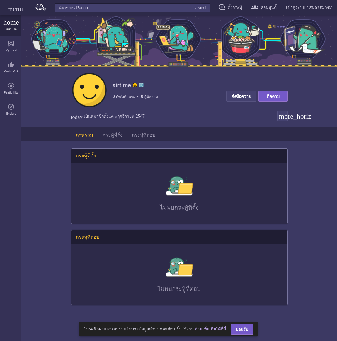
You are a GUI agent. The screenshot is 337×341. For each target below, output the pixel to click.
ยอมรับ (242, 329)
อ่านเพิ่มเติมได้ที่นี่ (210, 329)
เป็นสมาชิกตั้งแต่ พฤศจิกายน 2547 (108, 116)
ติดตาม (273, 96)
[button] (15, 7)
